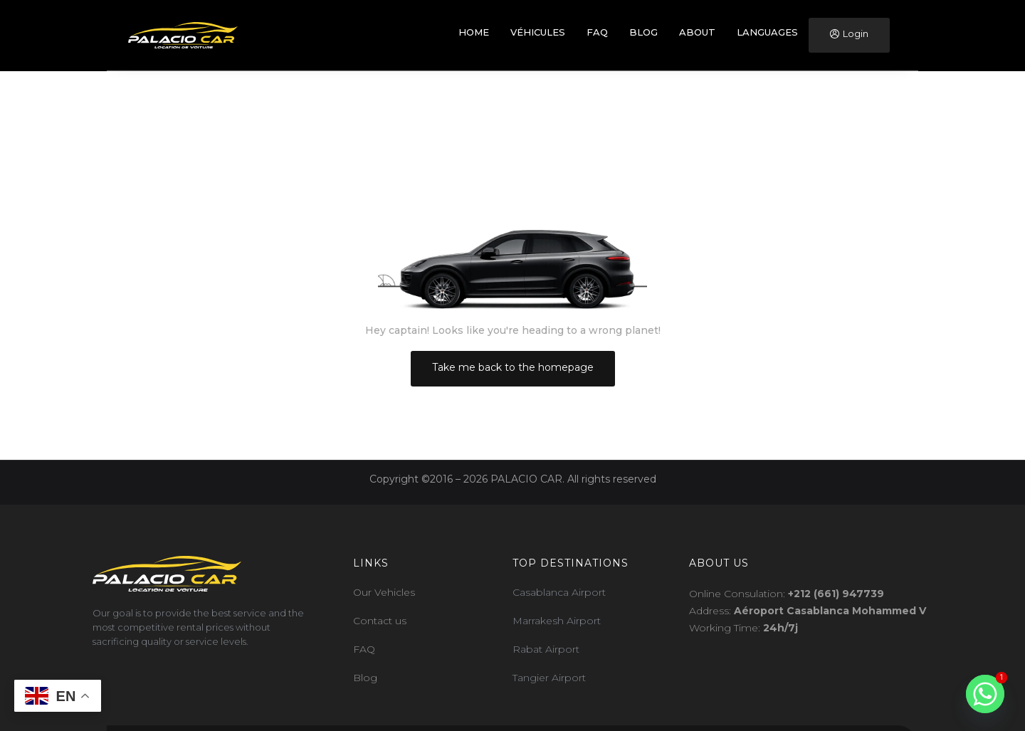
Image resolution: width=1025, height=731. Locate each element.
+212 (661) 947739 (836, 593)
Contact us (379, 620)
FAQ (364, 649)
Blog (365, 677)
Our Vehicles (384, 592)
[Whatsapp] (985, 694)
